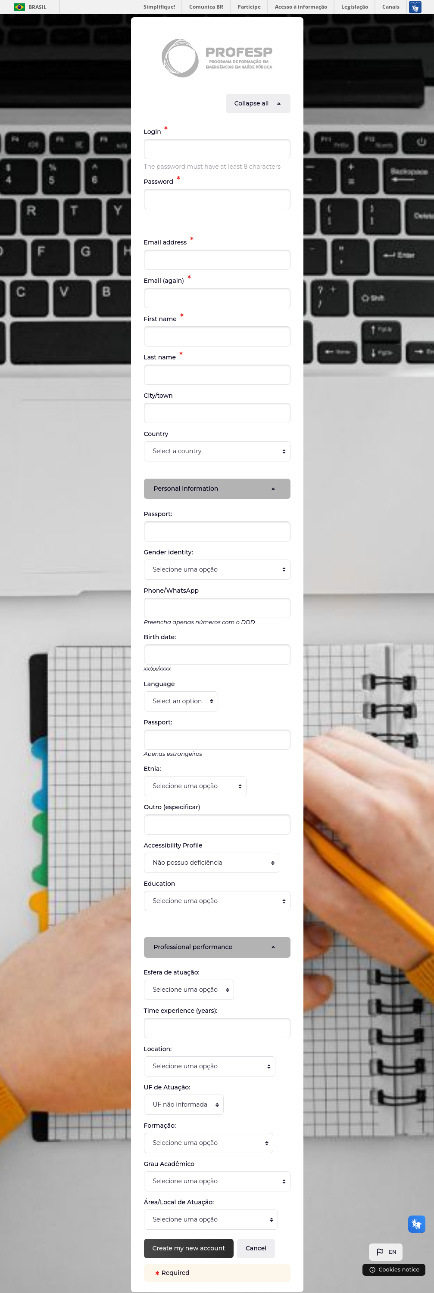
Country (156, 434)
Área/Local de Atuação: (179, 1203)
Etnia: (152, 769)
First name (161, 319)
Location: (158, 1050)
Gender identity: (168, 553)
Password (159, 182)
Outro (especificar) (172, 807)
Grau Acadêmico (169, 1165)
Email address (166, 242)
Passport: (158, 514)
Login (153, 132)
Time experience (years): (181, 1011)
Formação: (160, 1126)
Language (159, 684)
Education (159, 884)
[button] (386, 1252)
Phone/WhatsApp (171, 591)
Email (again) (165, 281)
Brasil (37, 7)
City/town (158, 395)
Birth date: (160, 637)
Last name (161, 357)
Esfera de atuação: (172, 973)
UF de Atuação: (167, 1088)
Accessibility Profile (173, 846)
